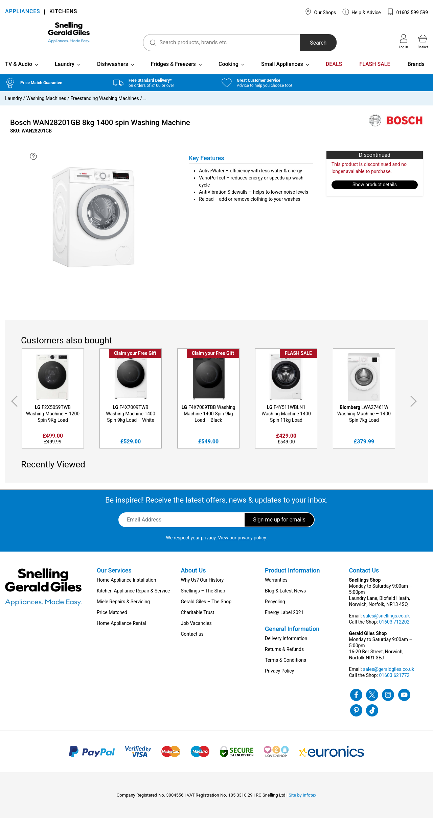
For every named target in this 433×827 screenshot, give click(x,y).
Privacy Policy (279, 679)
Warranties (276, 588)
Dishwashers (112, 73)
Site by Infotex (302, 803)
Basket (423, 41)
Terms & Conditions (285, 669)
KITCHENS (63, 12)
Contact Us (364, 579)
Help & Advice (361, 11)
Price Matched (112, 621)
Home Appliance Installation (126, 588)
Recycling (275, 610)
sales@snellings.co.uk (386, 624)
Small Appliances (282, 73)
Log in (403, 41)
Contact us (192, 643)
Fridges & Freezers (173, 73)
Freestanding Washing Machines (104, 107)
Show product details (374, 193)
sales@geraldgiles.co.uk (388, 678)
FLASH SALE (374, 73)
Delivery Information (286, 647)
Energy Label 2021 (284, 621)
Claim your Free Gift (135, 362)
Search (297, 43)
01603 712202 (394, 630)
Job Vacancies (196, 632)
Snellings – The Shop (203, 599)
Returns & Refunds (284, 658)
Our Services (114, 579)
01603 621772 (394, 684)
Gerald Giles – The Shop (206, 610)
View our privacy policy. (242, 546)
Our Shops (320, 11)
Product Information (292, 579)
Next (414, 410)
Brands (416, 73)
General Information (292, 637)
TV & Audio (18, 73)
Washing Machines (46, 107)
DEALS (334, 73)
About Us (193, 579)
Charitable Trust (197, 621)
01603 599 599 (407, 11)
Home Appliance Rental (121, 632)
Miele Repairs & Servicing (123, 610)
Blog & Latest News (285, 599)
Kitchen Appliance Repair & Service (133, 599)
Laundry (64, 73)
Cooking (228, 73)
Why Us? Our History (202, 588)
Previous (13, 410)
